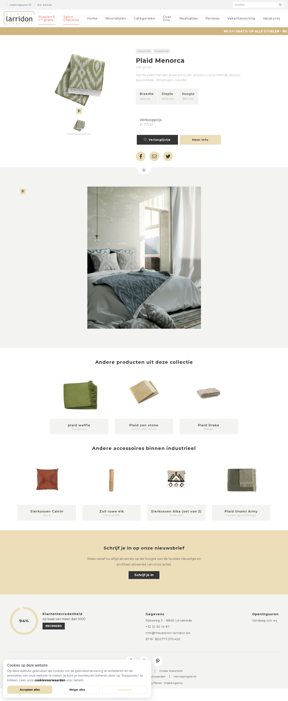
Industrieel (144, 51)
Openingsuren (20, 5)
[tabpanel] (79, 126)
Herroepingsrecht (185, 676)
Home (92, 18)
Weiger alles (77, 689)
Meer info (200, 140)
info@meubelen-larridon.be (168, 633)
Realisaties (189, 18)
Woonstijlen (115, 18)
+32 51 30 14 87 (158, 626)
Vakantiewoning (241, 18)
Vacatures (271, 18)
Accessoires (162, 51)
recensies (53, 626)
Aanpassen (124, 689)
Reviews (212, 18)
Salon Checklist (71, 18)
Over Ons (167, 18)
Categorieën (144, 18)
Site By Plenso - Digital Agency (163, 683)
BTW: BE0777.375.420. (163, 639)
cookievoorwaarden (50, 680)
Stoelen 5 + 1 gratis (46, 18)
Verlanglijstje (157, 140)
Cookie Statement (171, 671)
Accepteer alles (30, 689)
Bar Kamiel (44, 5)
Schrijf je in (144, 575)
